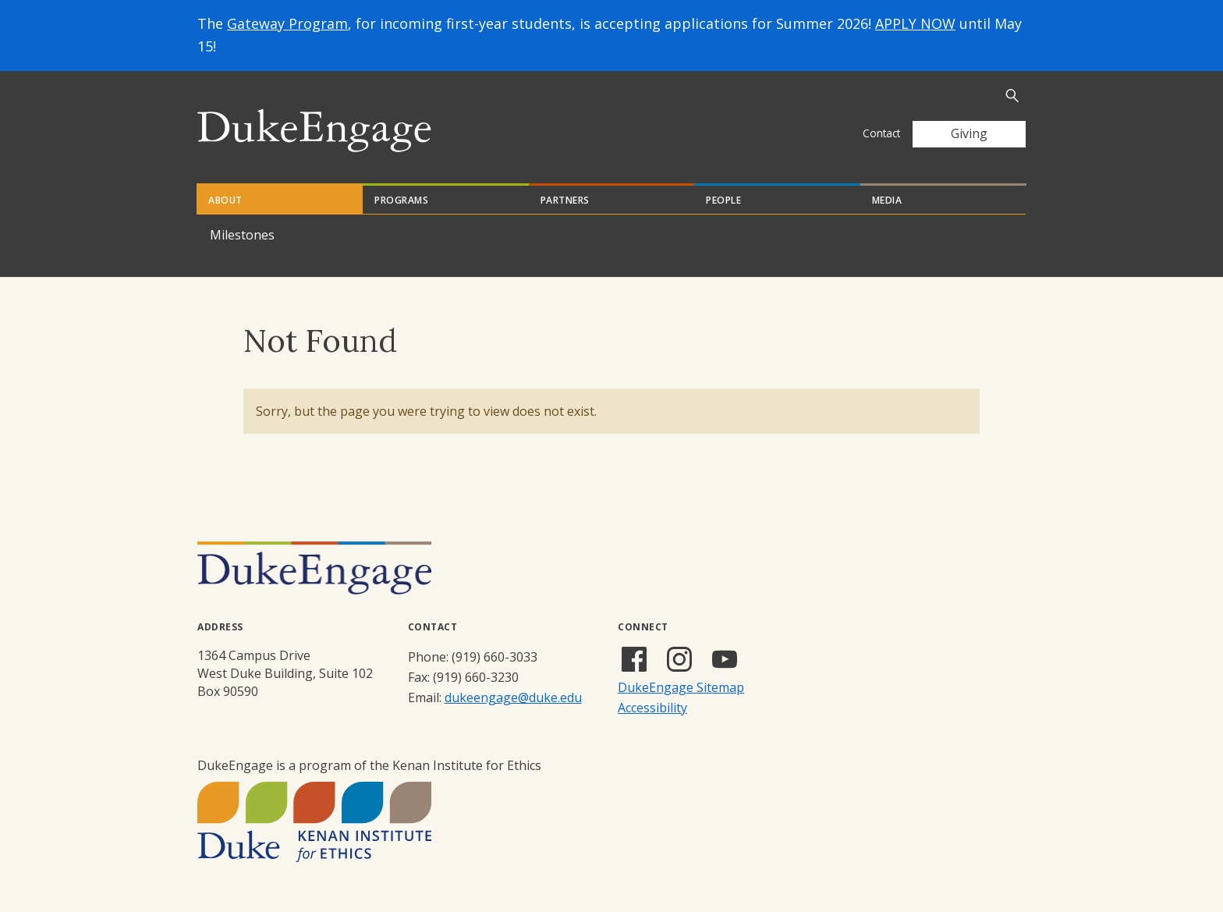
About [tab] (225, 200)
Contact (881, 133)
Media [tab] (887, 200)
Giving (969, 133)
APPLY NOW (915, 23)
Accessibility (652, 707)
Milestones (242, 234)
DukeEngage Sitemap (681, 687)
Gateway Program (287, 23)
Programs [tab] (401, 200)
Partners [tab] (565, 200)
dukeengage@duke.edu (513, 697)
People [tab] (723, 200)
